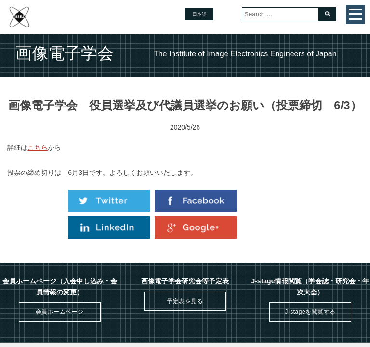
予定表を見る (185, 301)
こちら (37, 147)
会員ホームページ (60, 311)
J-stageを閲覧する (310, 311)
